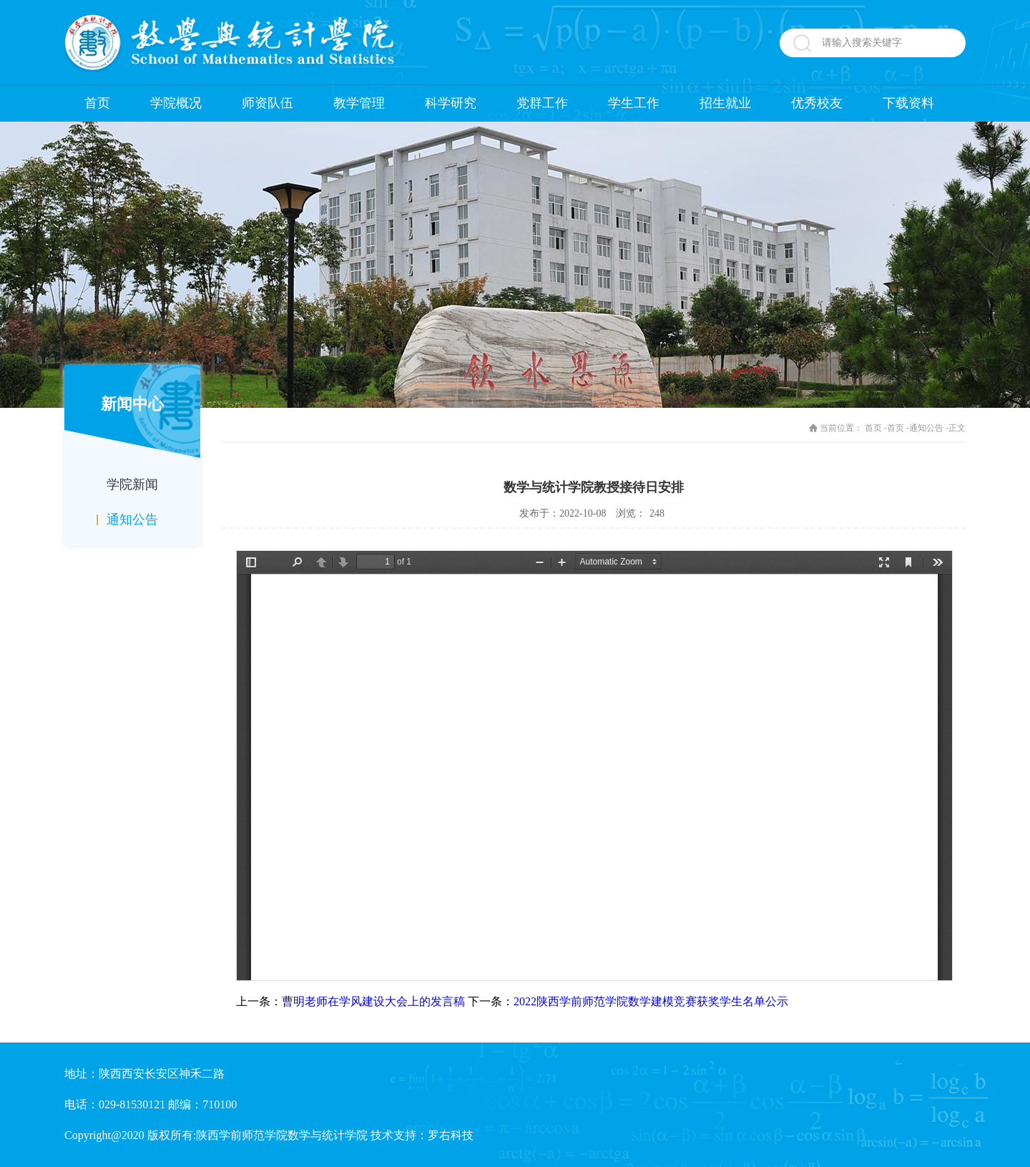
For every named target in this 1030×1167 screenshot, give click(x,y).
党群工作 (542, 103)
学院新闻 (132, 484)
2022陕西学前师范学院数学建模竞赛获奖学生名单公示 (651, 1001)
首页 (97, 103)
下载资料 (908, 103)
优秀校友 (817, 103)
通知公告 (132, 519)
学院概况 (176, 103)
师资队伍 (267, 103)
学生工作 (633, 103)
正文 (957, 428)
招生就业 (725, 103)
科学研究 (450, 103)
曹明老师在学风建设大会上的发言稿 (373, 1001)
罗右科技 (451, 1135)
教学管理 (359, 103)
